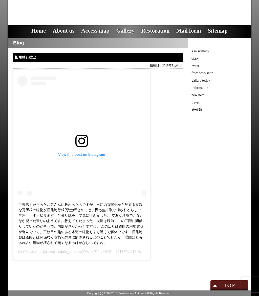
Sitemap (218, 31)
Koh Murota (26, 252)
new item (198, 95)
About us (64, 31)
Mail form (188, 31)
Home (38, 31)
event (195, 66)
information (199, 88)
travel (195, 102)
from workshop (202, 73)
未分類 (196, 110)
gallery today (200, 80)
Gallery (125, 31)
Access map (95, 31)
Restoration (155, 31)
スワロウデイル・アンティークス (99, 9)
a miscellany (200, 51)
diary (195, 58)
